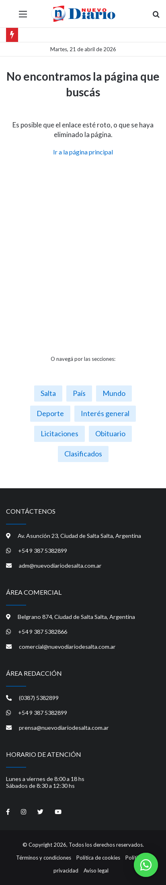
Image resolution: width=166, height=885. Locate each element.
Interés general (105, 413)
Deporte (50, 413)
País (79, 393)
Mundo (113, 393)
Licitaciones (59, 433)
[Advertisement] (83, 256)
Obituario (110, 433)
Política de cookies (98, 857)
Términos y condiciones (43, 857)
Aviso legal (96, 870)
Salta (48, 393)
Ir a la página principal (83, 152)
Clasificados (83, 453)
